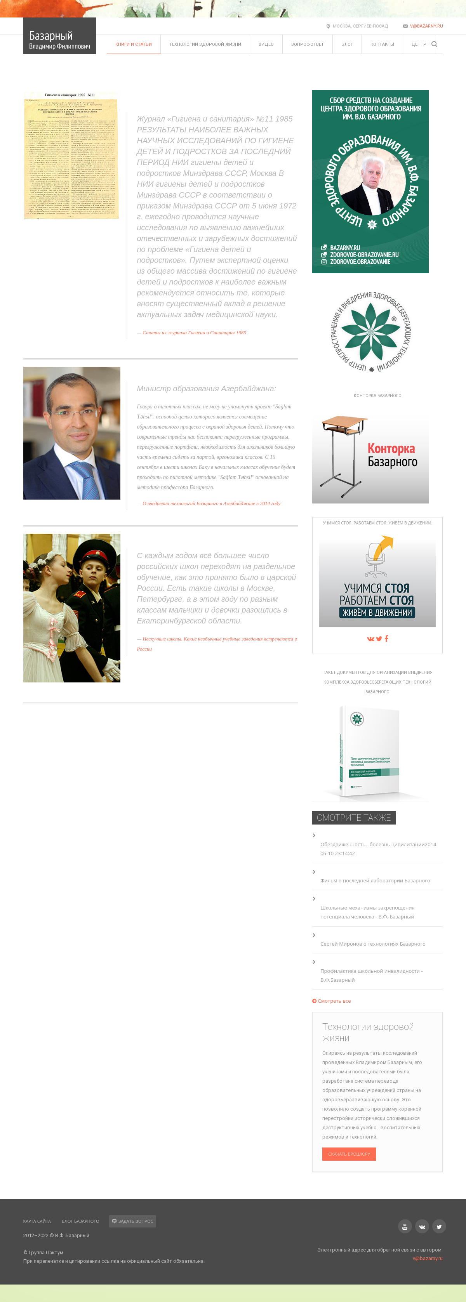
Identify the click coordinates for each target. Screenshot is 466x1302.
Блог (347, 44)
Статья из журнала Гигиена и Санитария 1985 (194, 332)
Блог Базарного (80, 1221)
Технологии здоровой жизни (205, 44)
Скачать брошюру (349, 1153)
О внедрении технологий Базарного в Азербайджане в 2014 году (211, 503)
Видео (266, 44)
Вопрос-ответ (307, 44)
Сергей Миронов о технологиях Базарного (373, 943)
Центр (419, 44)
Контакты (382, 44)
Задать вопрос (132, 1221)
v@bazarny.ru (426, 26)
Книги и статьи (133, 44)
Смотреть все (331, 1000)
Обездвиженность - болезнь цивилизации (372, 844)
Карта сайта (37, 1221)
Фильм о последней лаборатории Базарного (375, 880)
